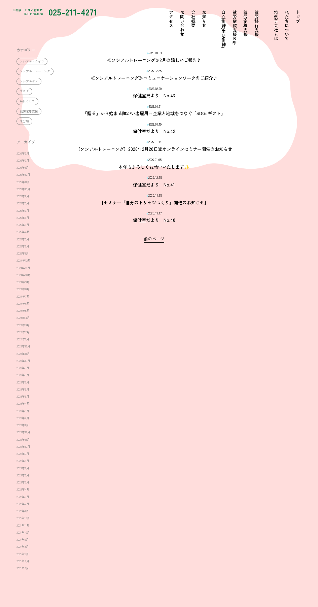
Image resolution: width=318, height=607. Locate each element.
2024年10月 (23, 275)
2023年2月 (22, 418)
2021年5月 (22, 554)
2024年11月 (23, 268)
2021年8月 (22, 546)
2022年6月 (22, 475)
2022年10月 (23, 446)
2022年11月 (23, 439)
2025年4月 (23, 232)
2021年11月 (23, 525)
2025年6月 (22, 217)
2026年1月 (22, 167)
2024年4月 (23, 317)
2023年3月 (22, 411)
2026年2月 (22, 160)
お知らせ (204, 19)
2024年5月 (23, 310)
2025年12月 (23, 174)
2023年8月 (22, 375)
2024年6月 (23, 303)
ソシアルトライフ (32, 61)
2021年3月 (22, 568)
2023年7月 (22, 382)
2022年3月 (22, 497)
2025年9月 (22, 196)
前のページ (154, 238)
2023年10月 (23, 361)
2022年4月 (23, 489)
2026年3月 (22, 153)
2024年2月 (23, 332)
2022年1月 (22, 511)
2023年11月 (23, 353)
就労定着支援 (29, 111)
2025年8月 (22, 203)
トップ (297, 16)
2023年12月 (23, 346)
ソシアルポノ (29, 81)
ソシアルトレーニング (35, 71)
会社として (27, 101)
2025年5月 (22, 225)
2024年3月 (23, 325)
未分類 (24, 121)
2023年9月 (22, 368)
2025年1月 (22, 253)
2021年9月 (22, 539)
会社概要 (192, 19)
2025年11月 (23, 182)
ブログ (24, 91)
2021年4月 (22, 561)
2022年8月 (22, 461)
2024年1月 (22, 339)
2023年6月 (22, 389)
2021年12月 (23, 518)
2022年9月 (22, 453)
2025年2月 (22, 246)
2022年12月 (23, 432)
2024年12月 (23, 260)
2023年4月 (23, 403)
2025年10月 (23, 189)
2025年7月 (22, 210)
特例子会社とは (275, 25)
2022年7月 (22, 468)
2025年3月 (22, 239)
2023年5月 (22, 396)
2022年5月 (22, 482)
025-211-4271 (80, 12)
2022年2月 (22, 504)
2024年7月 (23, 296)
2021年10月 (23, 532)
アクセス (171, 19)
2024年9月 (23, 282)
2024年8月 (23, 289)
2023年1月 (22, 425)
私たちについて (286, 25)
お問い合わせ (182, 23)
